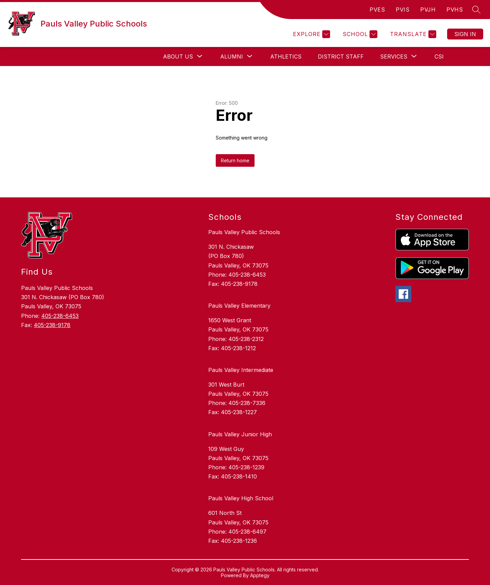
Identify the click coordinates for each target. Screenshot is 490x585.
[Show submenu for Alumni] (231, 56)
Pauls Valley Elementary (239, 305)
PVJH (428, 9)
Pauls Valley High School (240, 498)
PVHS (454, 9)
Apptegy (260, 575)
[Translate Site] (412, 34)
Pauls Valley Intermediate (240, 370)
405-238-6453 (60, 315)
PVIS (402, 9)
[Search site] (476, 9)
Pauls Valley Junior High (240, 434)
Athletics (285, 56)
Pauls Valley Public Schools (244, 232)
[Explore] (310, 34)
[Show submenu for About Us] (178, 56)
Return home (235, 160)
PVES (377, 9)
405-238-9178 (52, 325)
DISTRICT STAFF (341, 56)
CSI (439, 56)
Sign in (465, 34)
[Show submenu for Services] (393, 56)
